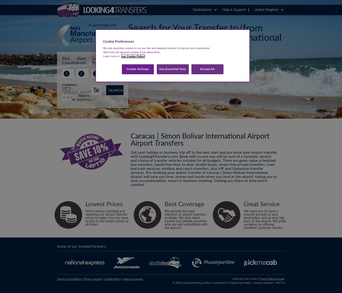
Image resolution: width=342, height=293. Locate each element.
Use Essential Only (172, 69)
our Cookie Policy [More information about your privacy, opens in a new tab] (133, 56)
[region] (172, 55)
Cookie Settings (138, 69)
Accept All (207, 69)
